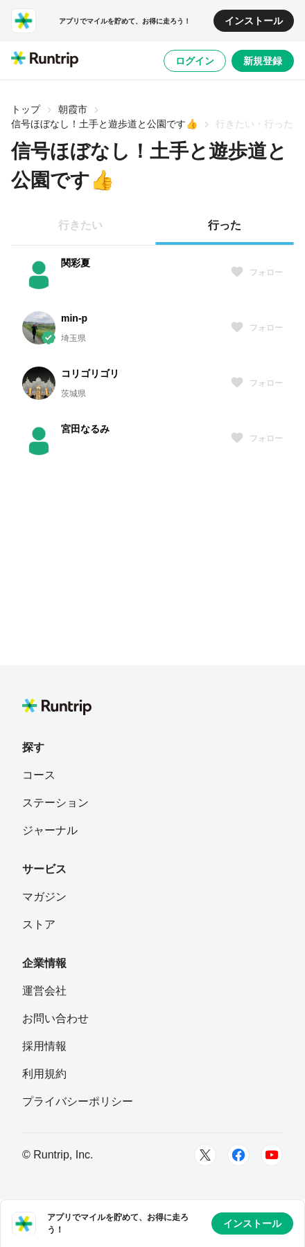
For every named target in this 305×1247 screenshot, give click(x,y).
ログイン (194, 60)
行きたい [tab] (80, 225)
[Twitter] (205, 1155)
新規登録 (262, 60)
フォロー (256, 272)
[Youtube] (272, 1155)
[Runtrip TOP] (44, 60)
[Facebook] (238, 1155)
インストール (254, 20)
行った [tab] (224, 225)
